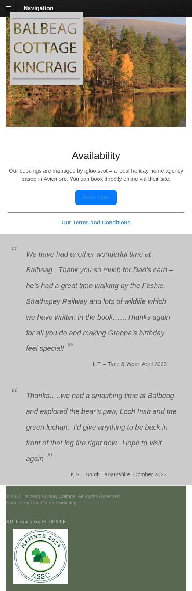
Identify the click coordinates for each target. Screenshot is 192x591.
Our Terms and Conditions (95, 222)
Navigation (38, 8)
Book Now (96, 197)
